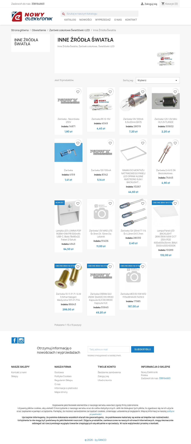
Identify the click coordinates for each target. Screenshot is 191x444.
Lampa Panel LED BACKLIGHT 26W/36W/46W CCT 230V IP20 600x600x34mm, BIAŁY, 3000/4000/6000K (166, 238)
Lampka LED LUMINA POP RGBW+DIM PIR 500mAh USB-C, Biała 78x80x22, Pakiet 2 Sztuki (68, 235)
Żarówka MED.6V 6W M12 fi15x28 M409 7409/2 (133, 295)
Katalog (70, 19)
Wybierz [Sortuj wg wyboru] (158, 80)
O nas (118, 19)
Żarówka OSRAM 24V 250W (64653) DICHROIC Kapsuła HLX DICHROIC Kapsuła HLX (101, 298)
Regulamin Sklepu (64, 380)
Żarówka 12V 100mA (101, 170)
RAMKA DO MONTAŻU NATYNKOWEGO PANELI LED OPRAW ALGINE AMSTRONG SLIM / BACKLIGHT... (133, 176)
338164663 (38, 3)
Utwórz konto (105, 380)
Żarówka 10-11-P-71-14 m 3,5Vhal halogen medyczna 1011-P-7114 (68, 296)
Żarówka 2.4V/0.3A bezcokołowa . (166, 172)
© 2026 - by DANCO (95, 440)
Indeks (64, 126)
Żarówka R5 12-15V (101, 119)
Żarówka (68, 170)
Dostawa (59, 372)
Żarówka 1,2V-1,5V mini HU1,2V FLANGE (166, 120)
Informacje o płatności (66, 388)
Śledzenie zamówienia (109, 372)
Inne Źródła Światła (26, 41)
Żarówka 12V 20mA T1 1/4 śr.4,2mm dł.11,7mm (133, 232)
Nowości (85, 19)
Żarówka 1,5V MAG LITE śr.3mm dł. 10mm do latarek (101, 233)
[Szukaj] (99, 14)
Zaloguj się (103, 376)
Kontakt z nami (18, 372)
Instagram (21, 340)
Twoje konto (107, 366)
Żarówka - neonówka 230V (68, 120)
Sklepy (14, 376)
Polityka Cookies (63, 376)
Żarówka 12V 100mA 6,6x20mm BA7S (133, 120)
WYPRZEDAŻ (103, 19)
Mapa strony (61, 392)
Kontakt (131, 19)
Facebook (15, 340)
